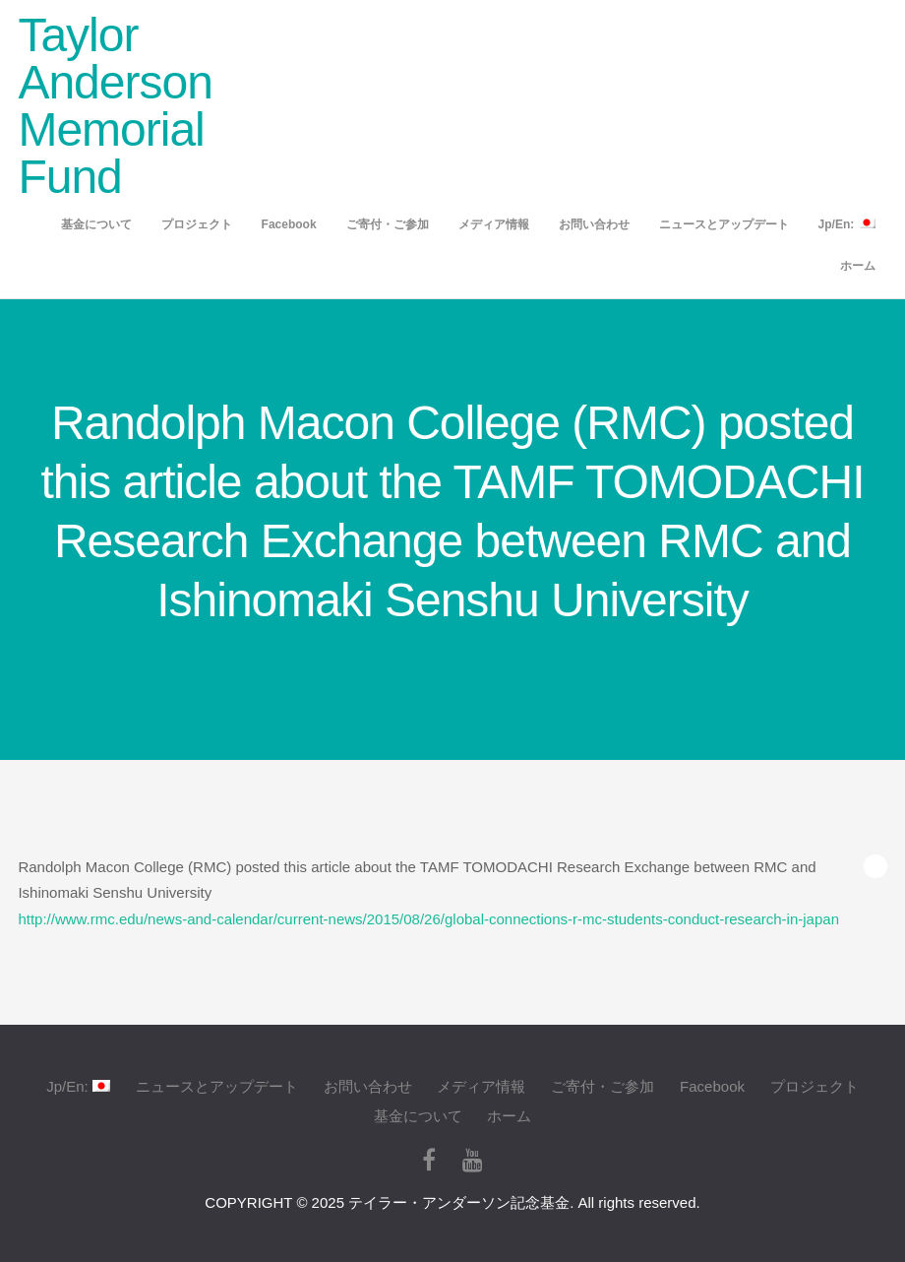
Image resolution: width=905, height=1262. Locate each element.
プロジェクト (196, 224)
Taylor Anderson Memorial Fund (114, 106)
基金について (96, 224)
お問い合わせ (594, 224)
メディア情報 (493, 224)
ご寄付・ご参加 (387, 224)
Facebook (289, 224)
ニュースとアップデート (724, 224)
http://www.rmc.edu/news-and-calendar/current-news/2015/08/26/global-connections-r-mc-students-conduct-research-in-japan (428, 919)
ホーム (857, 266)
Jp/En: (846, 224)
